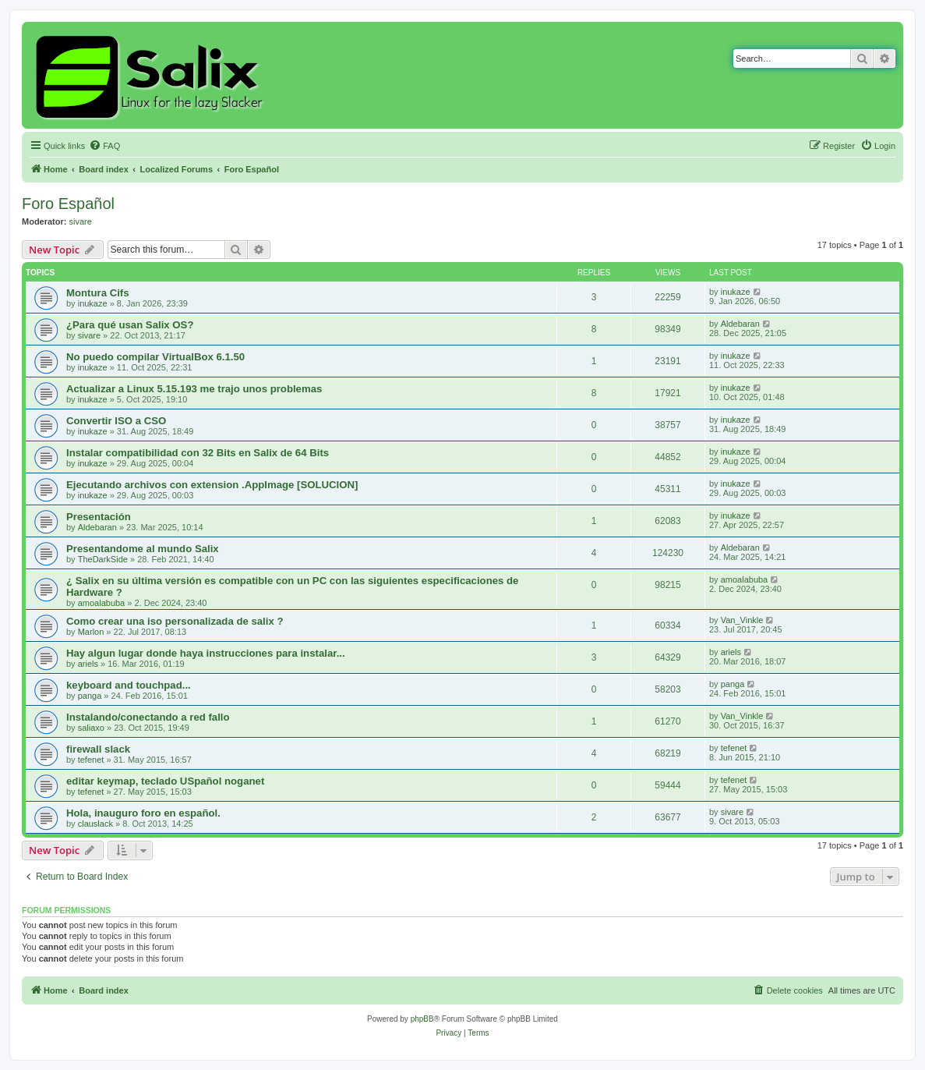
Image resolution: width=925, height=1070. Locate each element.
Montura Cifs (97, 293)
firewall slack (98, 749)
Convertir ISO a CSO (116, 421)
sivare (80, 221)
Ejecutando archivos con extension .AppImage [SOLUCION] (212, 485)
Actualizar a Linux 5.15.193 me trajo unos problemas (194, 389)
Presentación (98, 517)
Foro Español (68, 203)
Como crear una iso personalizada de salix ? (175, 621)
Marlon (91, 631)
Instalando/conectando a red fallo (148, 717)
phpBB (422, 1019)
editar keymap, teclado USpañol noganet (165, 781)
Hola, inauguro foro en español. (143, 813)
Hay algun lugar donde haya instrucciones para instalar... (205, 653)
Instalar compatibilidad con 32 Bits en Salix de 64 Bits (197, 453)
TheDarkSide (103, 559)
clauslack (95, 823)
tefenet (91, 759)
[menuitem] (104, 145)
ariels (88, 663)
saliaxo (91, 727)
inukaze (93, 303)
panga (90, 695)
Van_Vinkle (742, 620)
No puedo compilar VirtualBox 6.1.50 (155, 357)
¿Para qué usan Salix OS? (129, 325)
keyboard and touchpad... (128, 685)
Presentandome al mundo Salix (142, 548)
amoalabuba (101, 603)
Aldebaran (740, 323)
